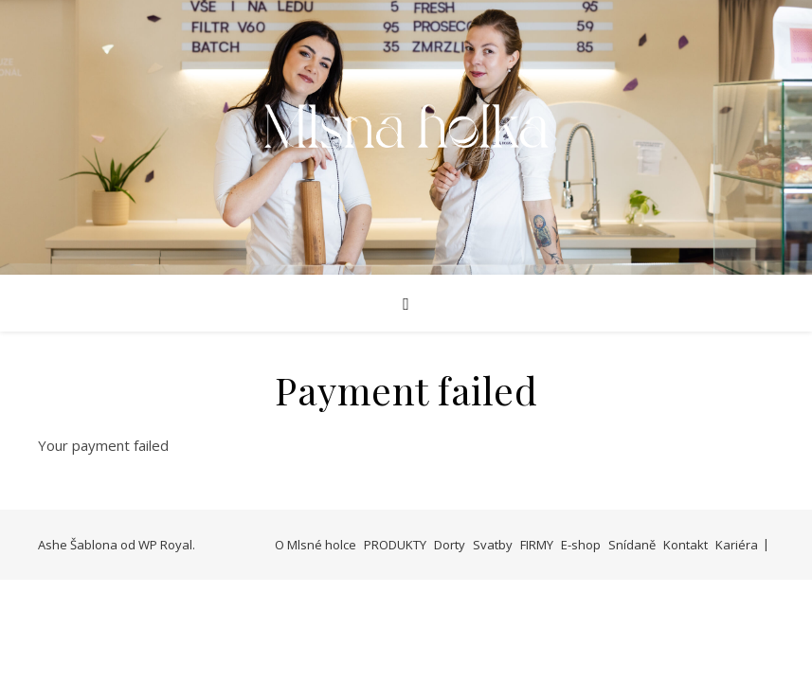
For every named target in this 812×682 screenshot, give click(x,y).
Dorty (449, 544)
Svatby (493, 544)
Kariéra (736, 544)
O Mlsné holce (315, 544)
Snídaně (632, 544)
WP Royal (165, 544)
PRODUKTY (395, 544)
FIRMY (536, 544)
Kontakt (685, 544)
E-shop (581, 544)
